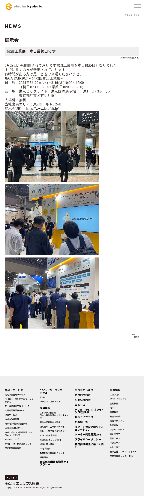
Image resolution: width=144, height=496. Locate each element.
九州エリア (115, 447)
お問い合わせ (83, 400)
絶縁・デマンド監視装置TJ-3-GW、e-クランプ (18, 433)
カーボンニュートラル (50, 401)
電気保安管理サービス (15, 394)
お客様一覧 (81, 422)
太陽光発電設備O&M (14, 410)
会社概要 (114, 403)
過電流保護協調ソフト (15, 427)
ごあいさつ (115, 394)
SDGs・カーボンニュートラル (54, 391)
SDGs (42, 397)
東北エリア (115, 433)
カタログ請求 (83, 395)
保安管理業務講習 (13, 448)
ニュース (80, 405)
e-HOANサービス (13, 439)
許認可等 (114, 425)
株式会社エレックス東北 (121, 455)
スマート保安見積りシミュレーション (89, 428)
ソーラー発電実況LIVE (88, 434)
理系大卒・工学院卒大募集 (52, 426)
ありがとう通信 (84, 390)
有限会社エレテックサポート (123, 451)
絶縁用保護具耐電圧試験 (16, 423)
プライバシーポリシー (88, 439)
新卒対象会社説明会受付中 (52, 452)
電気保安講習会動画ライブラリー (54, 463)
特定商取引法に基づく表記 (89, 445)
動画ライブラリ (84, 417)
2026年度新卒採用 (48, 435)
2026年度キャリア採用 (50, 439)
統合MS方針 (115, 416)
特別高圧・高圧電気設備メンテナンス (19, 400)
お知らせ (128, 14)
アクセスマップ (117, 429)
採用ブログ (45, 448)
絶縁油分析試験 (12, 419)
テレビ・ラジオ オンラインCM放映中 (89, 411)
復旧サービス (11, 414)
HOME (10, 477)
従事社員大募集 (47, 444)
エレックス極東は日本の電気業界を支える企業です (54, 415)
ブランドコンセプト (119, 398)
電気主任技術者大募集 (50, 422)
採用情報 (45, 408)
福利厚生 (44, 457)
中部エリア (115, 442)
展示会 (136, 14)
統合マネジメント (118, 420)
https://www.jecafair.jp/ (42, 109)
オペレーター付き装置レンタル (19, 443)
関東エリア (115, 438)
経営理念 (114, 411)
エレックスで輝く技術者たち (53, 430)
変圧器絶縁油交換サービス (17, 405)
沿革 (112, 407)
